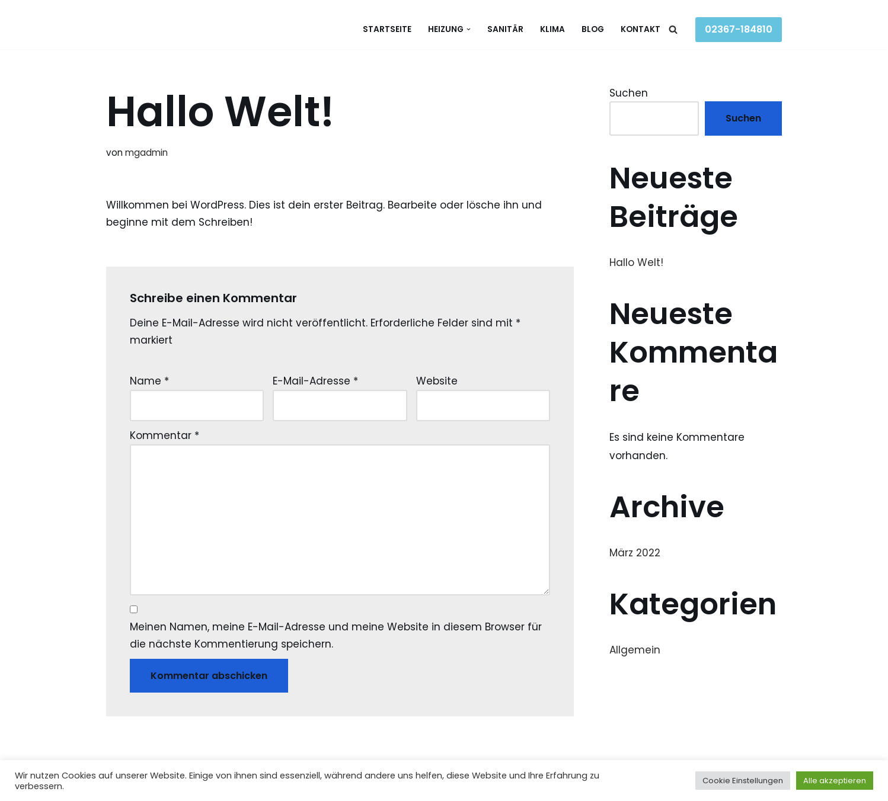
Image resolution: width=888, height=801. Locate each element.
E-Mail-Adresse (315, 381)
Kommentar (164, 435)
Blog (593, 29)
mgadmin (146, 152)
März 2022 (634, 553)
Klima (552, 29)
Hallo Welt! (636, 262)
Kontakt (640, 29)
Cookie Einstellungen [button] (742, 780)
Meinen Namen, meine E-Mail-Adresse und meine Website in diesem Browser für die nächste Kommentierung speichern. (336, 635)
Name (149, 381)
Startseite (387, 29)
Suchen (628, 93)
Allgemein (634, 650)
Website (437, 381)
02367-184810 (738, 29)
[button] (469, 29)
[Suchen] (673, 29)
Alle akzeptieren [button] (834, 780)
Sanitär (505, 29)
